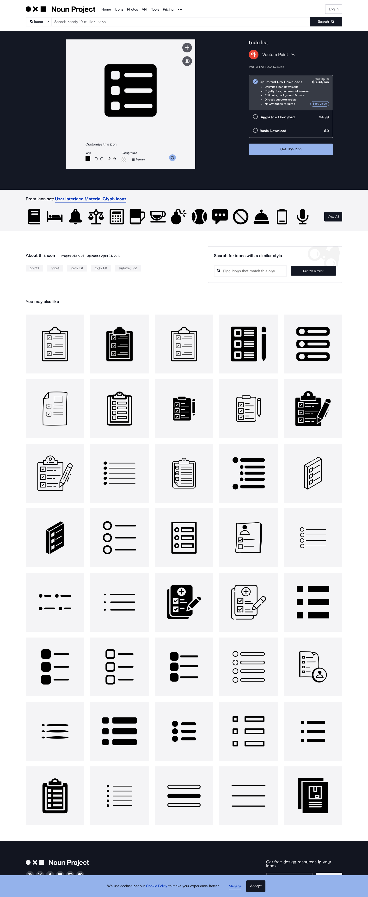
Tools (155, 9)
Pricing (168, 9)
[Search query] (255, 271)
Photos (132, 9)
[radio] (291, 92)
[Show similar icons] (187, 61)
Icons (119, 9)
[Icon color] (88, 158)
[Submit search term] (326, 21)
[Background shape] (138, 159)
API (144, 9)
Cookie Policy (158, 888)
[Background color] (124, 159)
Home (106, 9)
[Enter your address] (290, 873)
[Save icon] (187, 47)
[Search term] (181, 21)
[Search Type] (38, 21)
